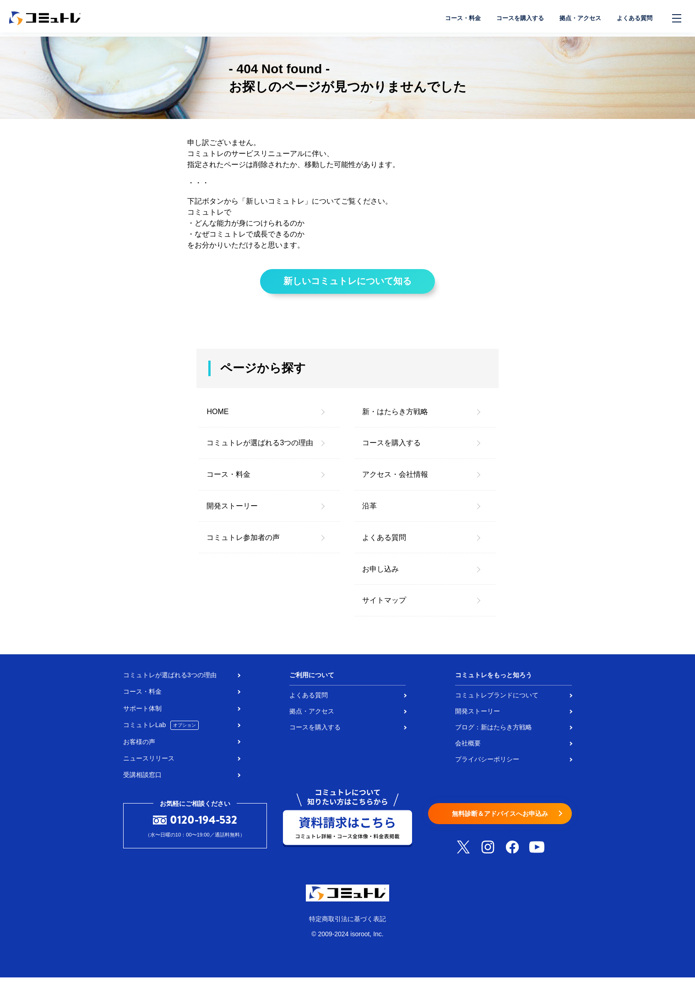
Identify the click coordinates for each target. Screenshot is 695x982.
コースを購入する (510, 18)
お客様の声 (139, 746)
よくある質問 (633, 18)
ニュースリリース (148, 762)
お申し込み (380, 573)
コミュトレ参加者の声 (243, 542)
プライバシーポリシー (487, 763)
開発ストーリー (232, 510)
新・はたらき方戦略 (395, 416)
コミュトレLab (161, 729)
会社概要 (468, 747)
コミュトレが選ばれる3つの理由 (259, 447)
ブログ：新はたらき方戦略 (493, 731)
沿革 (369, 510)
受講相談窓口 (142, 779)
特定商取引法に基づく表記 (347, 923)
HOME (217, 416)
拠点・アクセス (574, 18)
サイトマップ (384, 605)
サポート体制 (142, 713)
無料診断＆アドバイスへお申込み (500, 819)
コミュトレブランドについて (496, 699)
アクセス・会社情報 (395, 479)
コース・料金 (448, 18)
